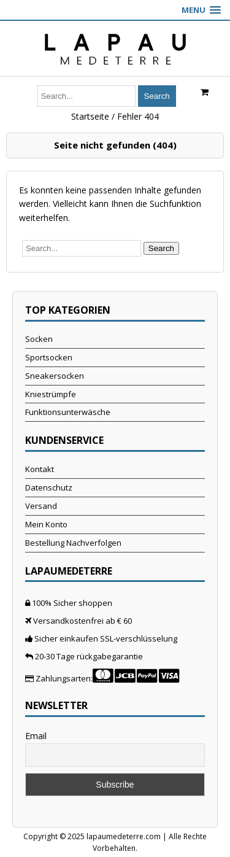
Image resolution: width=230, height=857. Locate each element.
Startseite (90, 116)
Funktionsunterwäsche (67, 411)
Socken (39, 338)
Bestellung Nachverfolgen (73, 542)
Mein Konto (46, 524)
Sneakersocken (54, 375)
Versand (41, 505)
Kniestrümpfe (50, 394)
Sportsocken (48, 357)
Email (36, 736)
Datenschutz (48, 487)
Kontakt (39, 469)
